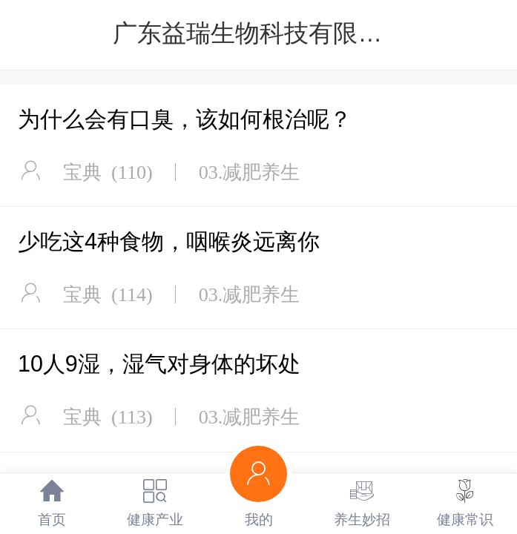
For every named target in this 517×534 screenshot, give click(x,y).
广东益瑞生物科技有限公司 (259, 33)
